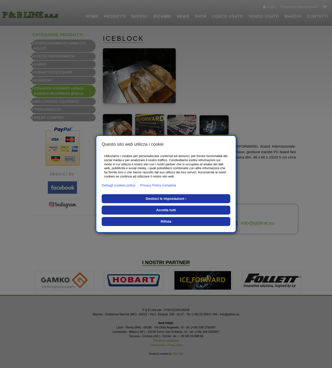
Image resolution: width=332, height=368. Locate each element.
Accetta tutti (166, 210)
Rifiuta (166, 221)
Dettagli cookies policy (118, 185)
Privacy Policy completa (158, 185)
